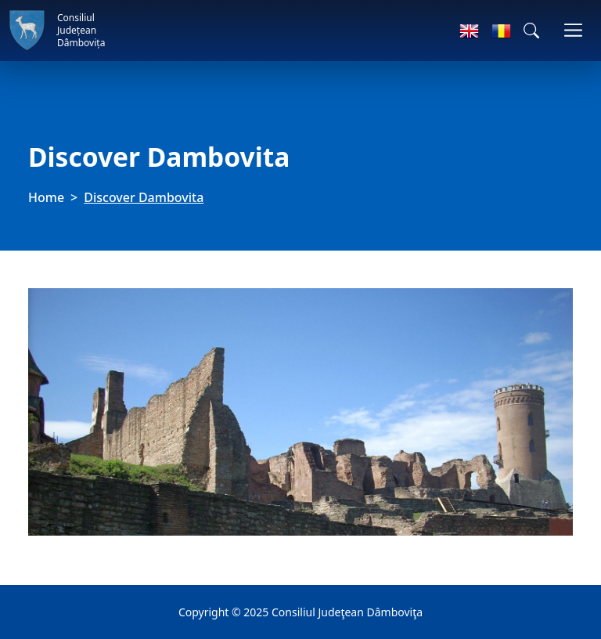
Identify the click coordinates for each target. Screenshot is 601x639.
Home (46, 197)
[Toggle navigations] (573, 30)
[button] (531, 30)
